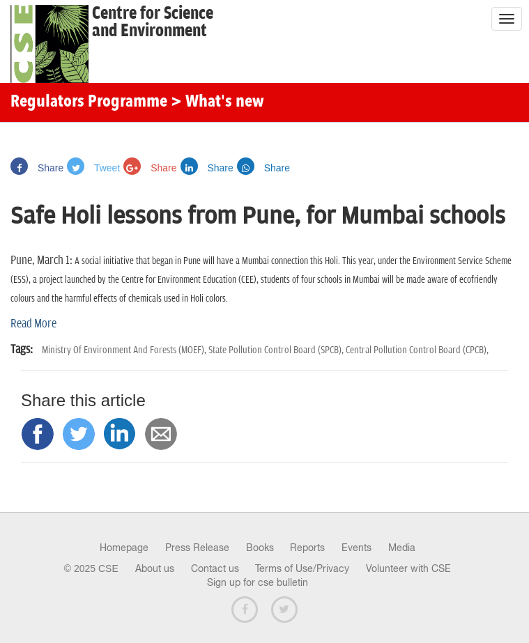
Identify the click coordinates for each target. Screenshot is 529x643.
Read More (33, 324)
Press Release (197, 547)
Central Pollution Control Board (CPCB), (417, 350)
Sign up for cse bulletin (257, 582)
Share (36, 167)
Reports (307, 547)
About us (154, 568)
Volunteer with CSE (408, 568)
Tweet (93, 167)
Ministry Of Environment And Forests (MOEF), (125, 350)
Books (260, 547)
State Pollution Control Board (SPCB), (277, 350)
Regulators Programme (88, 102)
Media (401, 547)
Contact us (215, 568)
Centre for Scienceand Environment (152, 22)
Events (356, 547)
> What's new (217, 102)
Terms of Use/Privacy (302, 568)
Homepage (124, 547)
